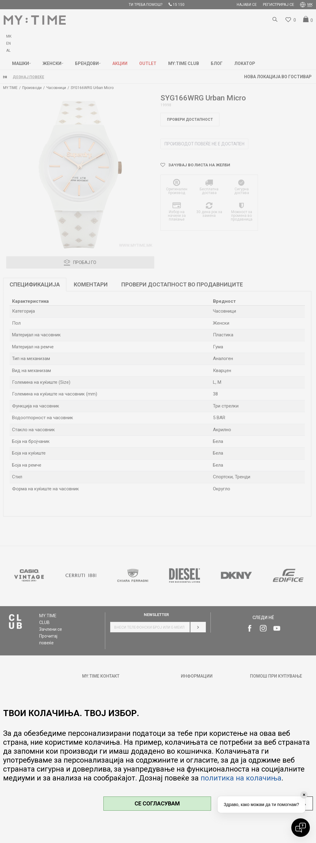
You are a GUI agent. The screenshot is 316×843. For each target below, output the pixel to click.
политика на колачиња (241, 778)
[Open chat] (300, 827)
